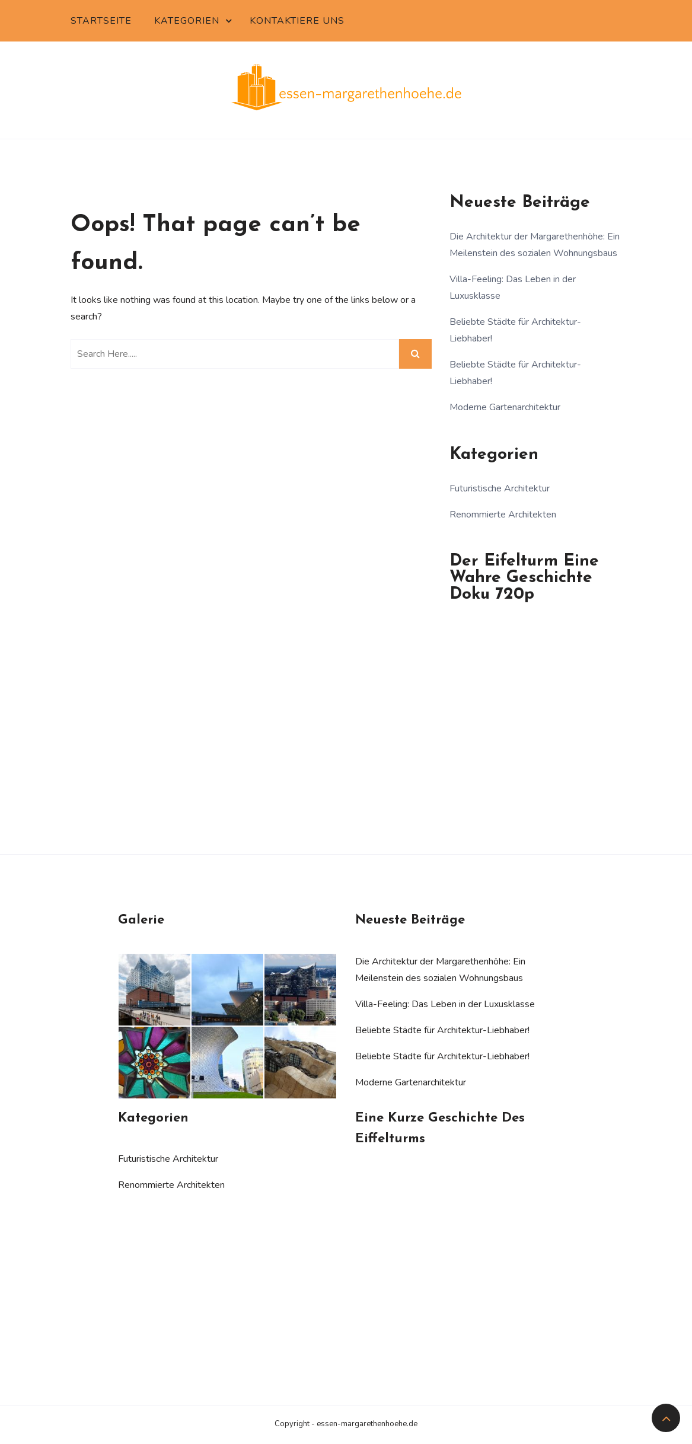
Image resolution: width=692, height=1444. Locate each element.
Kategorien (186, 20)
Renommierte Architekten (502, 514)
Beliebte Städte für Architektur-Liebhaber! (442, 1030)
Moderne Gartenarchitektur (504, 407)
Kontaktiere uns (297, 20)
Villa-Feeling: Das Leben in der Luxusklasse (445, 1004)
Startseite (101, 20)
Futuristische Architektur (499, 488)
